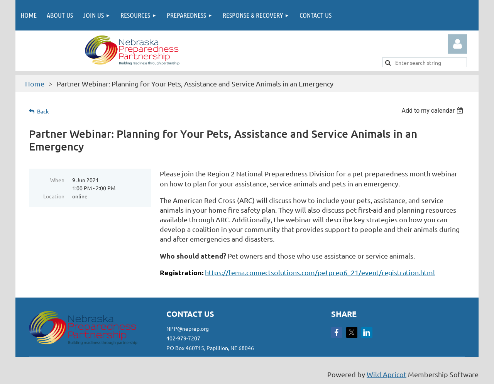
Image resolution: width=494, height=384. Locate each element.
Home (34, 84)
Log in (457, 44)
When (57, 179)
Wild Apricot (386, 374)
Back (43, 111)
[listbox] (433, 110)
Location (53, 196)
